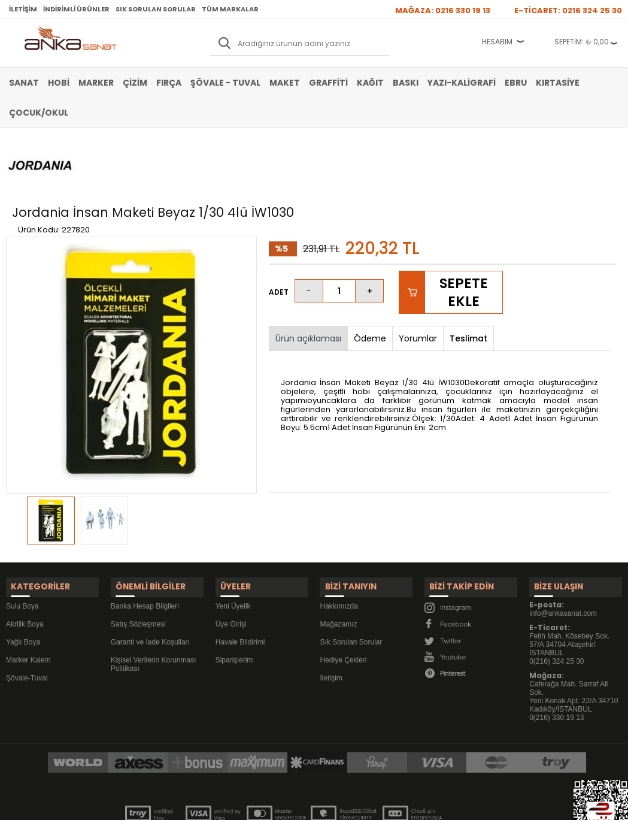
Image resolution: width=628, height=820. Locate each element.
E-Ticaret (278, 805)
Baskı (405, 83)
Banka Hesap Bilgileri (145, 540)
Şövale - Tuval (225, 83)
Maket (284, 83)
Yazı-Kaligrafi (461, 83)
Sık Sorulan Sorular (156, 9)
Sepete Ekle (463, 232)
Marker (96, 83)
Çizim (135, 83)
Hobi (58, 83)
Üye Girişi (231, 558)
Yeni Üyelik (233, 540)
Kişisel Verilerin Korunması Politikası (153, 598)
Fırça (168, 83)
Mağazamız (338, 558)
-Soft (247, 805)
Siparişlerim (234, 594)
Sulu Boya (22, 540)
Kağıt (370, 83)
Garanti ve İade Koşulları (150, 576)
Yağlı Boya (23, 576)
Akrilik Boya (25, 558)
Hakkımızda (338, 540)
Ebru (516, 83)
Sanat (24, 83)
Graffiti (328, 83)
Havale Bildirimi (240, 576)
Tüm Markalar (230, 9)
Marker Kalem (28, 594)
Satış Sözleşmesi (138, 558)
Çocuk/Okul (38, 113)
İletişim (23, 9)
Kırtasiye (558, 83)
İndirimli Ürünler (76, 9)
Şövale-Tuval (27, 612)
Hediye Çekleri (343, 594)
